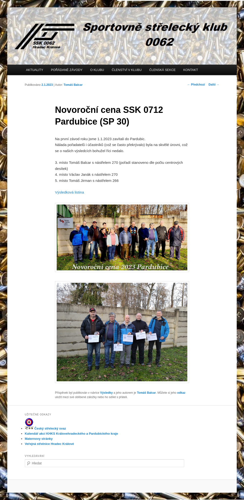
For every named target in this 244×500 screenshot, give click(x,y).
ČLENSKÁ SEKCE (162, 70)
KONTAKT (190, 70)
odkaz (181, 392)
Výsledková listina (69, 192)
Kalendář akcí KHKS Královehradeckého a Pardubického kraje (71, 433)
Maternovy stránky (39, 439)
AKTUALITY (34, 70)
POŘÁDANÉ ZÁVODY (66, 70)
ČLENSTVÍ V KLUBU (127, 70)
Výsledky (106, 392)
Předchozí (196, 84)
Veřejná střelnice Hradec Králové (49, 444)
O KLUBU (97, 70)
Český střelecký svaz (45, 428)
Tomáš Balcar (73, 85)
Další (213, 84)
